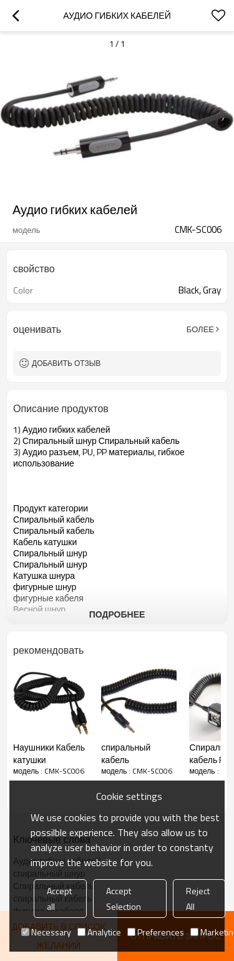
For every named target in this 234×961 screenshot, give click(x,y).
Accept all (59, 898)
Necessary (46, 932)
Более (200, 329)
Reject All (198, 898)
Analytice (99, 932)
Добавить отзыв (66, 363)
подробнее (117, 614)
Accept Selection (123, 898)
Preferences (155, 932)
